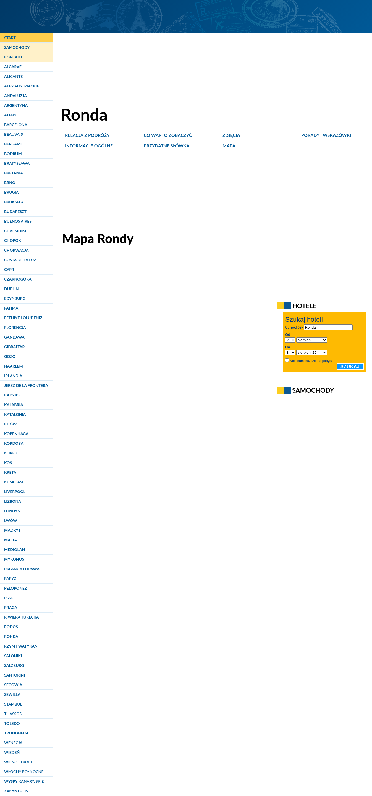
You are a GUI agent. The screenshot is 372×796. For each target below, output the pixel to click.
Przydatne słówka (167, 145)
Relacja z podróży (87, 135)
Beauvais (13, 134)
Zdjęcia (231, 135)
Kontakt (13, 57)
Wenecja (13, 742)
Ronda (11, 636)
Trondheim (16, 733)
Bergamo (13, 144)
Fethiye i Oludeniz (23, 317)
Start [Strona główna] (10, 37)
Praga (10, 607)
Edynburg (14, 298)
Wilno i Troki (18, 762)
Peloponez (15, 588)
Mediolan (14, 549)
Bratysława (17, 163)
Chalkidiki (15, 230)
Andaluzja (15, 95)
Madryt (12, 530)
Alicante (13, 76)
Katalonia (15, 414)
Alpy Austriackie (21, 86)
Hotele (304, 306)
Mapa (228, 145)
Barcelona (15, 124)
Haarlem (13, 366)
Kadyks (12, 395)
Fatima (11, 308)
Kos (8, 462)
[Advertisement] (214, 192)
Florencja (15, 327)
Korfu (10, 453)
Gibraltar (14, 346)
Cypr (9, 269)
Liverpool (14, 491)
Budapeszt (15, 211)
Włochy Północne (24, 771)
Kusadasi (13, 482)
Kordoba (13, 443)
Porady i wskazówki (326, 135)
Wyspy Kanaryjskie (24, 781)
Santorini (14, 675)
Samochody (17, 47)
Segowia (13, 684)
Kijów (10, 424)
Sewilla (12, 694)
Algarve (13, 66)
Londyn (12, 511)
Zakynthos (16, 791)
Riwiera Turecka (21, 617)
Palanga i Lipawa (22, 568)
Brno (9, 182)
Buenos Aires (18, 221)
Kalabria (13, 404)
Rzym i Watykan (21, 646)
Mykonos (14, 559)
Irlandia (13, 375)
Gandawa (14, 337)
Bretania (13, 173)
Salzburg (14, 665)
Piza (8, 597)
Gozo (9, 356)
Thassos (13, 713)
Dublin (11, 288)
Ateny (10, 115)
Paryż (10, 578)
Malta (10, 539)
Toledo (12, 723)
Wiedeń (12, 752)
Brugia (11, 192)
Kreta (10, 472)
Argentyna (16, 105)
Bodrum (13, 153)
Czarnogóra (18, 279)
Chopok (12, 240)
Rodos (11, 626)
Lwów (10, 520)
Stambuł (13, 704)
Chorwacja (16, 250)
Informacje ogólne (89, 145)
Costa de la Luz (20, 259)
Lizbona (12, 501)
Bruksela (14, 201)
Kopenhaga (16, 433)
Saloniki (13, 655)
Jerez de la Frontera (26, 385)
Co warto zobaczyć (168, 135)
